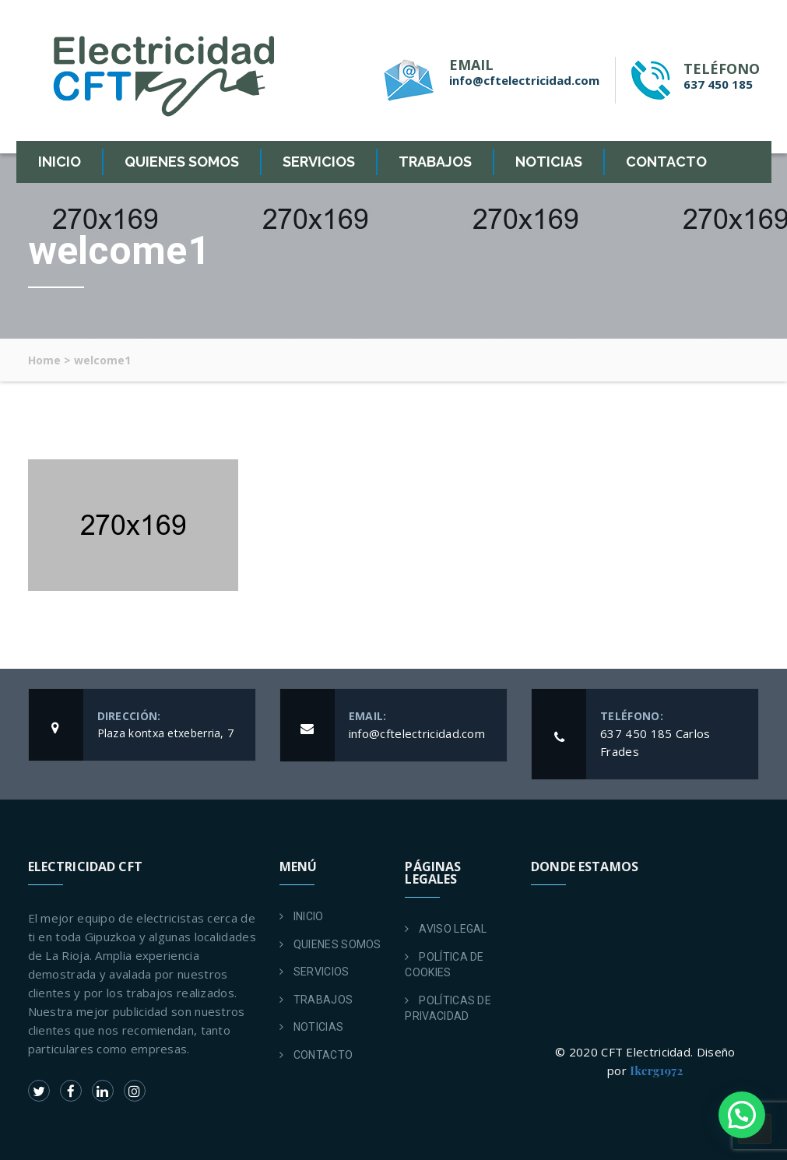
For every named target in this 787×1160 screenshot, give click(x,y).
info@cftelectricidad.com (524, 80)
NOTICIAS (548, 161)
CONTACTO (666, 161)
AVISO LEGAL (453, 929)
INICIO (59, 161)
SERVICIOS (319, 161)
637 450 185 (718, 84)
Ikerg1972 (656, 1070)
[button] (741, 1114)
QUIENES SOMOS (182, 161)
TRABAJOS (435, 161)
